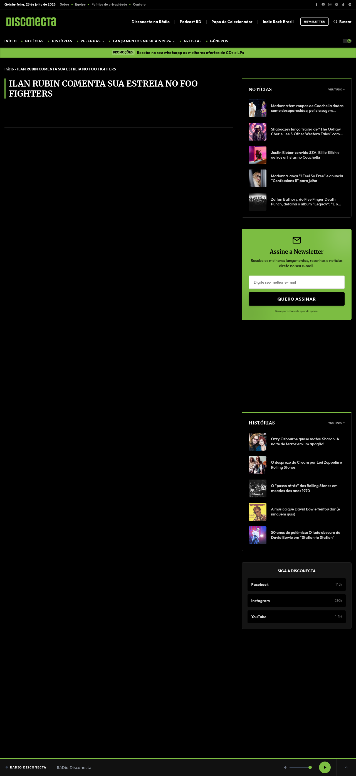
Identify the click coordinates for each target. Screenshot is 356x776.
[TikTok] (343, 4)
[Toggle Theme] (347, 41)
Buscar (342, 21)
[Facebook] (316, 4)
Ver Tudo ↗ (336, 89)
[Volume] (301, 767)
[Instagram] (330, 4)
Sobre (64, 4)
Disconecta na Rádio (151, 21)
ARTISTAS (193, 41)
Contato (139, 4)
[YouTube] (323, 4)
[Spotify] (350, 4)
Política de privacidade (109, 4)
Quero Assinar (296, 299)
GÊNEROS (219, 41)
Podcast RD (190, 21)
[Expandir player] (346, 767)
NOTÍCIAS (34, 41)
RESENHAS (93, 41)
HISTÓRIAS (62, 41)
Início (9, 69)
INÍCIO (10, 41)
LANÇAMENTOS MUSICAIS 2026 (144, 41)
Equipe (80, 4)
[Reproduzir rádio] (325, 767)
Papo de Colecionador (232, 21)
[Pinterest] (336, 4)
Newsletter (314, 21)
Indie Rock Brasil (278, 21)
